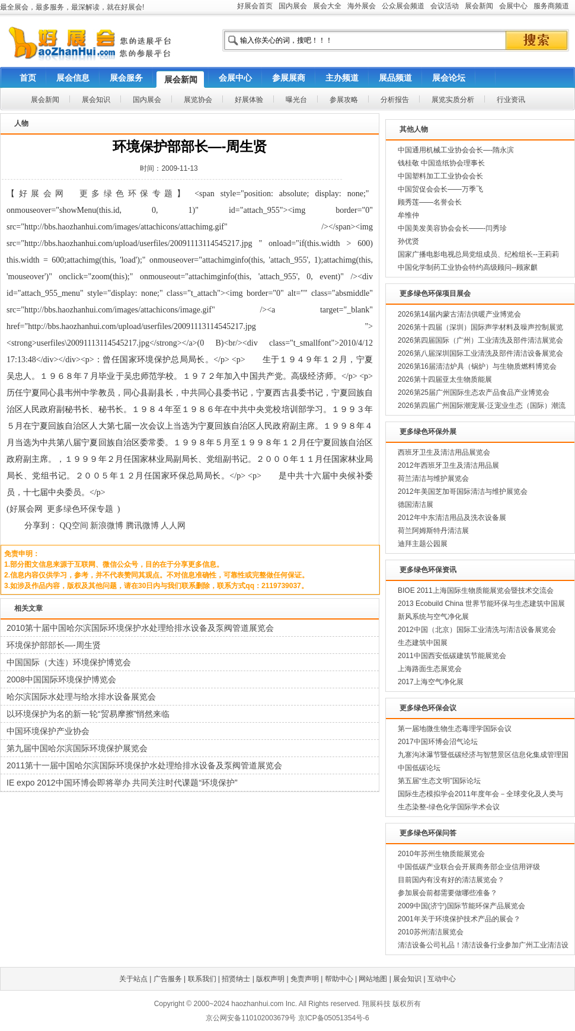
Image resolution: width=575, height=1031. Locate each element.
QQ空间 (74, 525)
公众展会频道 (403, 6)
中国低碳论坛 (419, 768)
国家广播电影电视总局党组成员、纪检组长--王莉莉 (478, 254)
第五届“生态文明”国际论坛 (439, 781)
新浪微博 (106, 525)
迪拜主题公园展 (423, 544)
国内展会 (293, 6)
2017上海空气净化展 (431, 682)
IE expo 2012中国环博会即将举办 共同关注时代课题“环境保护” (122, 782)
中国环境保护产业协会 (48, 731)
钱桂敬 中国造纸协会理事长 (441, 163)
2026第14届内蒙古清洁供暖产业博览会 (459, 314)
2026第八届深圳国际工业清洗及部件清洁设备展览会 (480, 353)
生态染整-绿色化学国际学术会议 (449, 807)
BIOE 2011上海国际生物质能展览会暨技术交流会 (476, 590)
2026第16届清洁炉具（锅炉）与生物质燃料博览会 (477, 366)
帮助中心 (339, 979)
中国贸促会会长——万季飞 (440, 189)
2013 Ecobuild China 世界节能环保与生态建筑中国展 (481, 603)
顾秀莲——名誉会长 (430, 202)
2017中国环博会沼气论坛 (438, 742)
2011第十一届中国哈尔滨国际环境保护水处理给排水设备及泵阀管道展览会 (144, 765)
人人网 (173, 525)
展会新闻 (479, 6)
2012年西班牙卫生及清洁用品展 (448, 465)
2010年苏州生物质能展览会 (441, 854)
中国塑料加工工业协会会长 (440, 176)
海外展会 (361, 6)
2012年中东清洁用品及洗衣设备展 (452, 517)
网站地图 (373, 979)
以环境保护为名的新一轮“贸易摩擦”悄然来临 (88, 714)
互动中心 (441, 979)
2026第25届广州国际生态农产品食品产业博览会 (474, 392)
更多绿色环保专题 (128, 193)
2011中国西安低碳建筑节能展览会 (452, 656)
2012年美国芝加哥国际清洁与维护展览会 (463, 491)
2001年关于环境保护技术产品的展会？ (459, 919)
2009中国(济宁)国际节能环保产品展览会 (461, 906)
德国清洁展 (415, 504)
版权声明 (270, 979)
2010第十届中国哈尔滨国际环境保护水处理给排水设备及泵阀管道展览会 (140, 628)
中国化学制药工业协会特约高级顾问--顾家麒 (468, 267)
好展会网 (43, 193)
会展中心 (513, 6)
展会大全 (327, 6)
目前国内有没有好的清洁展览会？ (451, 880)
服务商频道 (551, 6)
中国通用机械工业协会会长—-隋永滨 (456, 150)
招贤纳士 (236, 979)
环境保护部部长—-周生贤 (54, 645)
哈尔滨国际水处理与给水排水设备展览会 (81, 696)
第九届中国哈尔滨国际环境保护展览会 (77, 748)
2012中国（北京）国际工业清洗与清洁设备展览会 (477, 629)
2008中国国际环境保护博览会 (61, 679)
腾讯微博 (142, 525)
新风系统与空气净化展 (433, 616)
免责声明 (304, 979)
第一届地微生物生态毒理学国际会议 (455, 728)
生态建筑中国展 (423, 643)
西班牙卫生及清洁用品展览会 (444, 452)
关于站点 (133, 979)
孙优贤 (408, 241)
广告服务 (168, 979)
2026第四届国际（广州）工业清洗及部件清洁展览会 (480, 340)
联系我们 (202, 979)
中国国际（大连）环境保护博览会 (69, 662)
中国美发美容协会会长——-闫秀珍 (452, 228)
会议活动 (444, 6)
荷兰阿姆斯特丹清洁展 (433, 530)
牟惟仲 (408, 215)
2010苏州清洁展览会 (431, 932)
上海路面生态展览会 (430, 669)
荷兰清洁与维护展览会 (433, 478)
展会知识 (407, 979)
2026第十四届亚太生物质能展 (445, 379)
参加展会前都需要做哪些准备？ (447, 893)
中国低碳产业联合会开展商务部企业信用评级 (469, 867)
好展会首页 (255, 6)
